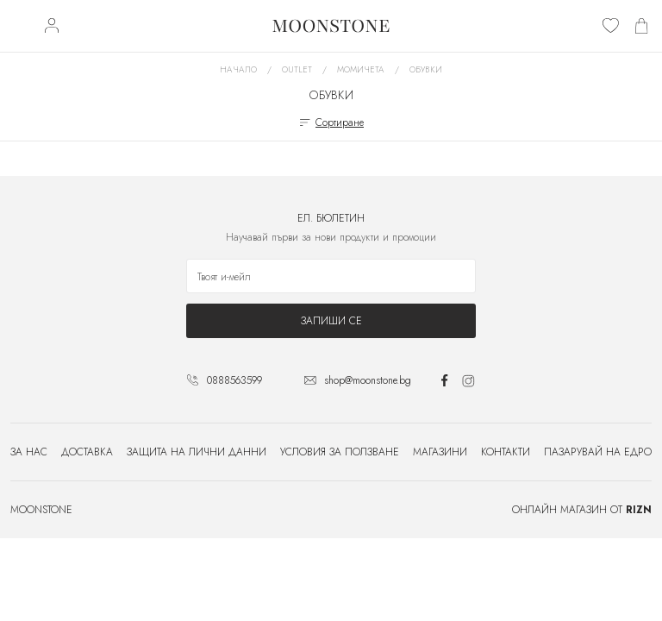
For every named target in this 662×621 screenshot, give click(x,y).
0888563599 (234, 380)
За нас (28, 452)
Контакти (505, 452)
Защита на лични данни (196, 452)
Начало (238, 69)
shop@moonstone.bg (367, 380)
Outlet (297, 69)
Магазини (440, 452)
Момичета (360, 69)
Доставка (87, 452)
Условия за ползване (339, 452)
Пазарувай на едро (598, 452)
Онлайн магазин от (582, 510)
